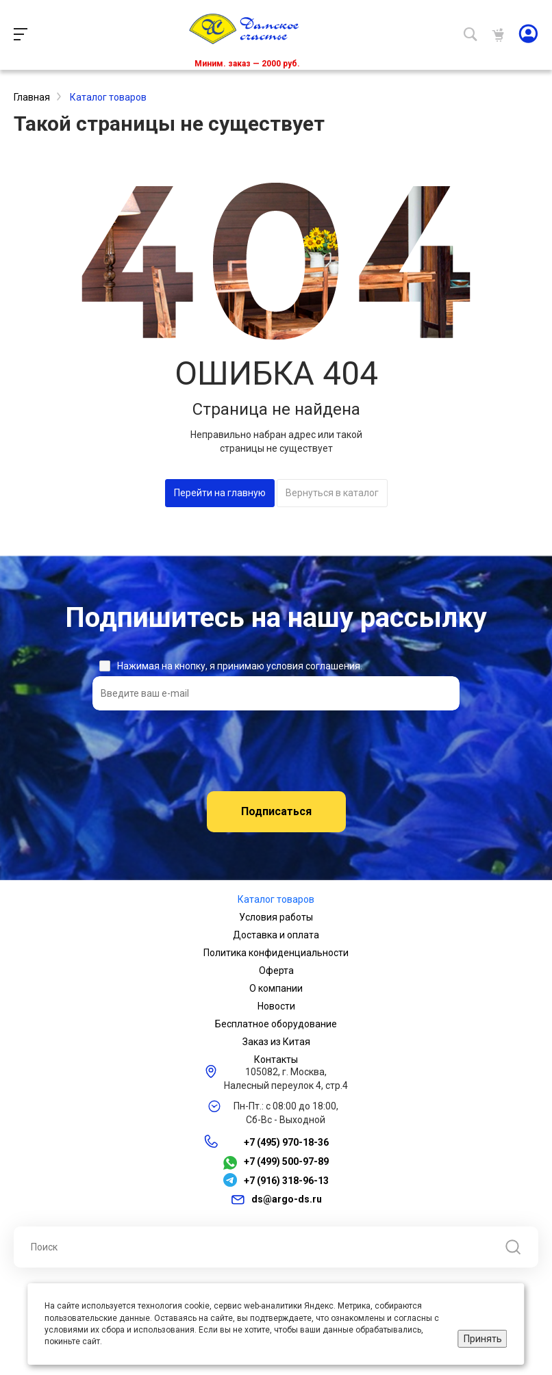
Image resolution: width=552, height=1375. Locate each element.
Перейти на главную (220, 492)
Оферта (276, 970)
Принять (483, 1338)
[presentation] (276, 751)
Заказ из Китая (276, 1041)
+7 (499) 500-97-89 (286, 1162)
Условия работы (276, 917)
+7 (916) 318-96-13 (286, 1180)
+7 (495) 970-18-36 (286, 1142)
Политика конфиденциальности (276, 952)
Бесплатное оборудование (276, 1023)
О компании (276, 988)
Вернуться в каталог (332, 492)
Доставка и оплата (276, 934)
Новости (276, 1006)
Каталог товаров (276, 899)
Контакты (276, 1059)
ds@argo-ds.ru (286, 1199)
